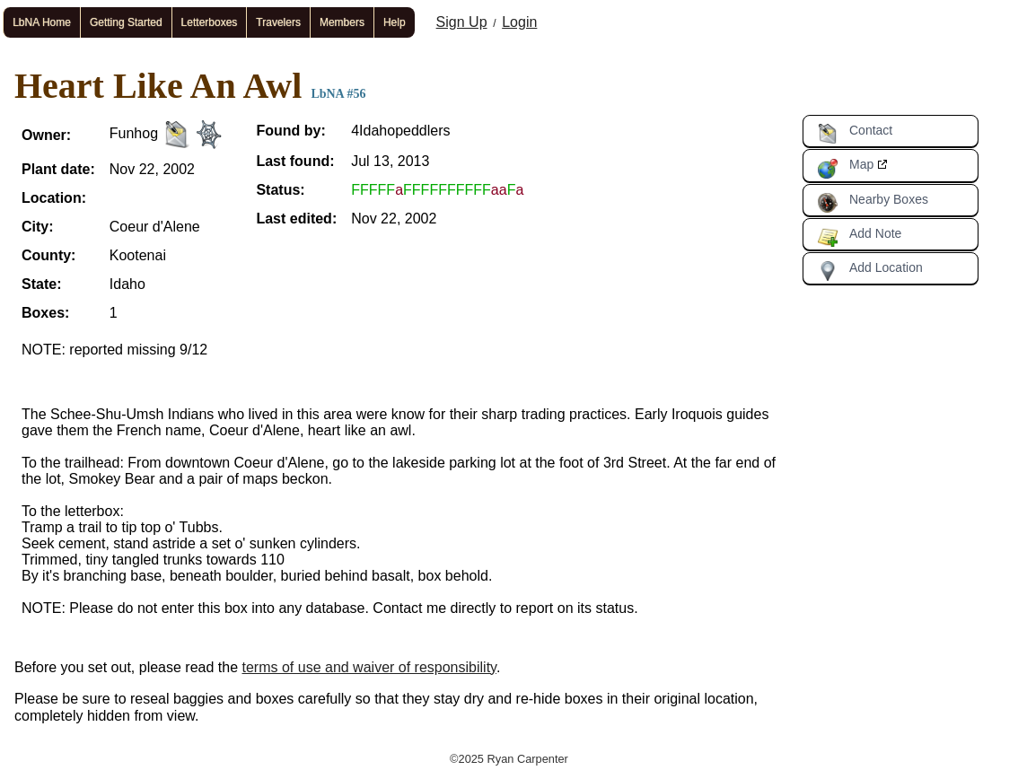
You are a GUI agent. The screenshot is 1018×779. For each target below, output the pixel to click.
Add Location (870, 271)
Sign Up (461, 22)
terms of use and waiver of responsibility (369, 667)
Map (845, 168)
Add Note (859, 237)
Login (519, 22)
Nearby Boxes (872, 203)
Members (342, 22)
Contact (854, 133)
